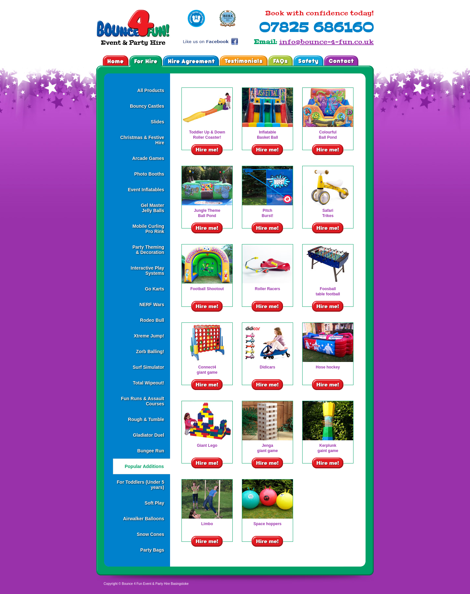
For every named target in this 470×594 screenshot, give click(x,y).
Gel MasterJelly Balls (152, 208)
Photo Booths (149, 174)
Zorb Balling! (150, 351)
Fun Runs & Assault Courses (142, 401)
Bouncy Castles (147, 106)
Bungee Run (150, 450)
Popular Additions (144, 466)
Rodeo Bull (152, 320)
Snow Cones (150, 534)
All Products (150, 90)
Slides (157, 121)
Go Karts (154, 288)
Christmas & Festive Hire (142, 140)
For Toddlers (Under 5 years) (140, 484)
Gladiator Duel (148, 435)
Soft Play (154, 503)
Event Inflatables (146, 189)
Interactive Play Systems (147, 270)
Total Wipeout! (148, 382)
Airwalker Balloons (143, 518)
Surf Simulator (148, 367)
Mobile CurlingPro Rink (148, 229)
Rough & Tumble (146, 419)
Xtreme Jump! (149, 335)
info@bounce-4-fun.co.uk (326, 42)
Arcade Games (148, 158)
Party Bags (152, 550)
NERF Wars (151, 304)
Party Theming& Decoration (148, 249)
